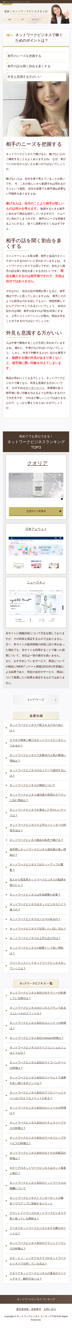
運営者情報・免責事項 (28, 1309)
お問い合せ (50, 1309)
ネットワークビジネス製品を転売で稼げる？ (36, 840)
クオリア (37, 463)
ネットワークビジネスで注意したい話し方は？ (38, 928)
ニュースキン (36, 582)
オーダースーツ (35, 387)
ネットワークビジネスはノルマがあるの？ (35, 919)
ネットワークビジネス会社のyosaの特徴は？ (37, 1037)
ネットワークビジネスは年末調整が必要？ (35, 894)
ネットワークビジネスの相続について (32, 785)
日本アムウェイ (36, 529)
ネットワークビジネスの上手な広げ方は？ (35, 938)
